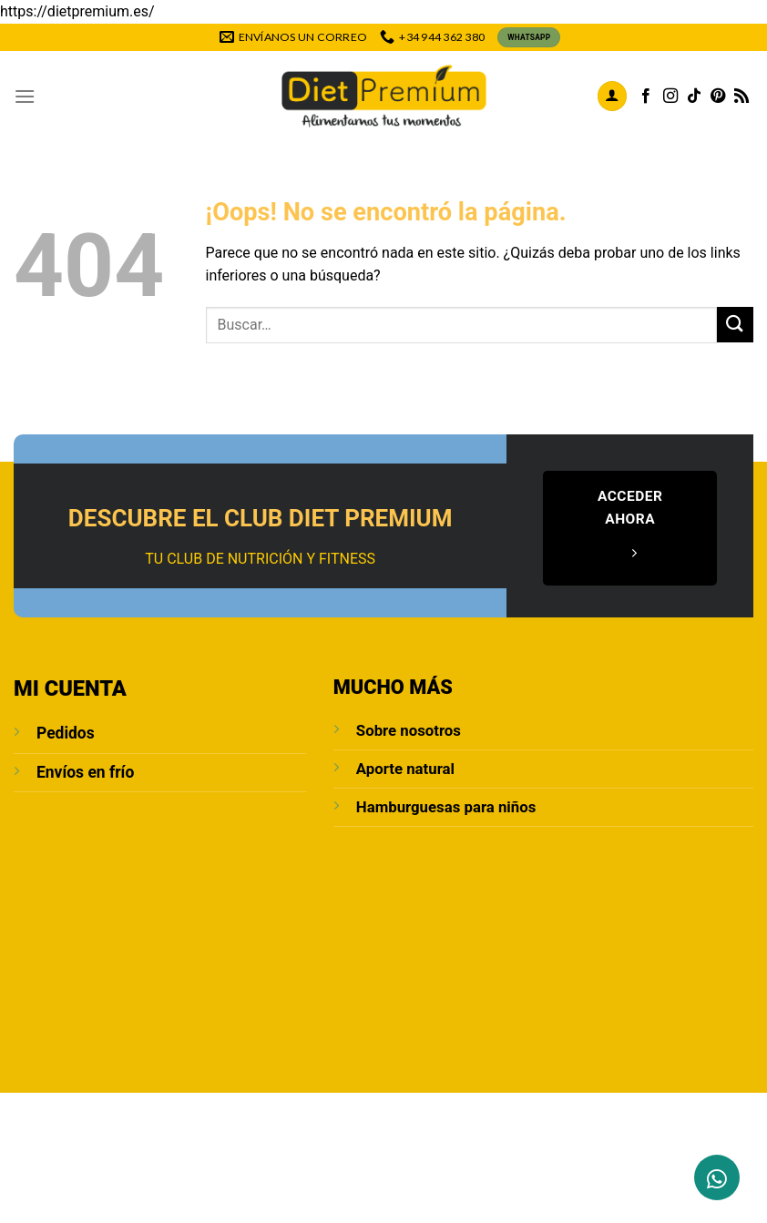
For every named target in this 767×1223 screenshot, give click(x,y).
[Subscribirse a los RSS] (741, 96)
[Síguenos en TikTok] (694, 96)
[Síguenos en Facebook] (646, 96)
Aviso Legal (338, 1157)
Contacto (217, 1157)
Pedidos (65, 733)
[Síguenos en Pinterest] (718, 96)
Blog (276, 1157)
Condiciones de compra (617, 1157)
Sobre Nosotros (122, 1157)
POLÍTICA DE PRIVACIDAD (459, 1157)
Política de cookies (385, 1171)
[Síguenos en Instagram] (670, 96)
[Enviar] (735, 324)
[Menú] (25, 96)
